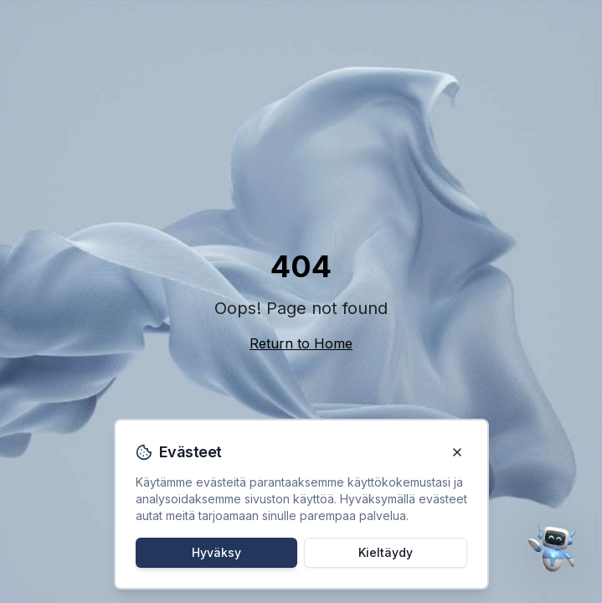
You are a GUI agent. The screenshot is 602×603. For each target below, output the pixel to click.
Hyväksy (216, 552)
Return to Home (301, 343)
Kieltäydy (385, 552)
